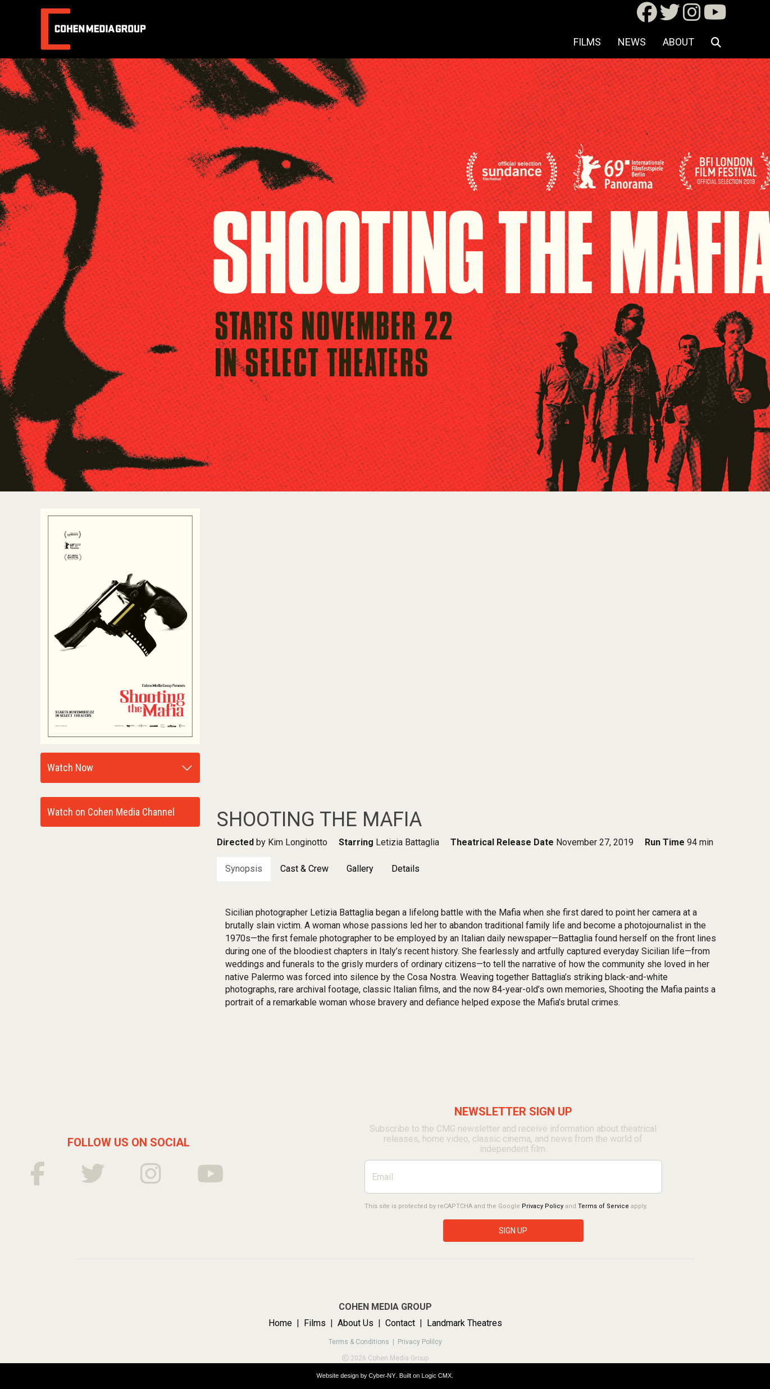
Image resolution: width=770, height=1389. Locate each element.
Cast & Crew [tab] (304, 868)
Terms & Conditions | (363, 1342)
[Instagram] (692, 16)
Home (280, 1323)
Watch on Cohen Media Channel (111, 812)
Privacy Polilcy (420, 1342)
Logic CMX (437, 1375)
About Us (355, 1323)
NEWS (632, 42)
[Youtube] (715, 16)
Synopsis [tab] (243, 868)
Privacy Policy (542, 1206)
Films (587, 42)
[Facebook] (647, 16)
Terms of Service (603, 1206)
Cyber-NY (381, 1375)
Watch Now (70, 767)
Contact (400, 1323)
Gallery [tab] (360, 868)
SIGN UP (513, 1230)
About (678, 42)
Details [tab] (405, 868)
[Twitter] (670, 16)
